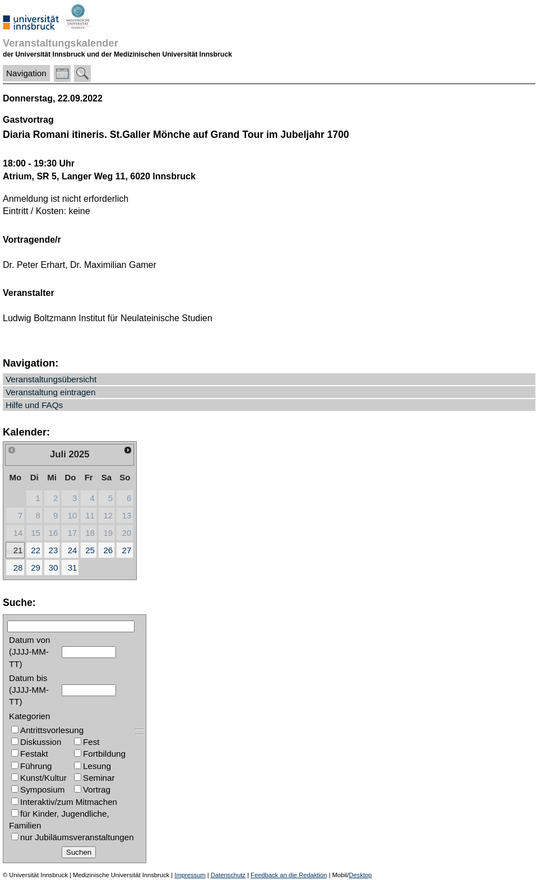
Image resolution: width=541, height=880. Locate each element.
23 (53, 550)
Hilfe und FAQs (34, 405)
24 (72, 550)
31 (72, 567)
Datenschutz (228, 875)
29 (35, 567)
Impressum (189, 875)
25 (90, 550)
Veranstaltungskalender (60, 43)
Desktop (360, 875)
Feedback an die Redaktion (289, 875)
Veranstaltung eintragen (50, 392)
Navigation (26, 73)
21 (18, 550)
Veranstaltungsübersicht (51, 379)
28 (18, 567)
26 (108, 550)
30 (53, 567)
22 (35, 550)
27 (127, 550)
